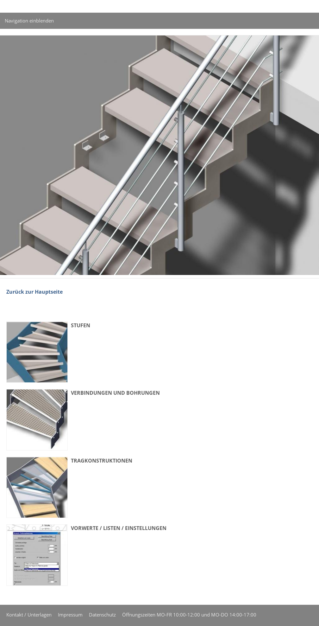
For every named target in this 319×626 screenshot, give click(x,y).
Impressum (70, 614)
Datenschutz (102, 614)
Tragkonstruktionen (101, 460)
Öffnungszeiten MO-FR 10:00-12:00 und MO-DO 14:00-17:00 (189, 614)
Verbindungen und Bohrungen (115, 392)
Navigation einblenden (29, 20)
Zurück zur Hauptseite (34, 291)
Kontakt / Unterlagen (29, 614)
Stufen (80, 325)
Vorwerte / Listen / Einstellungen (118, 528)
